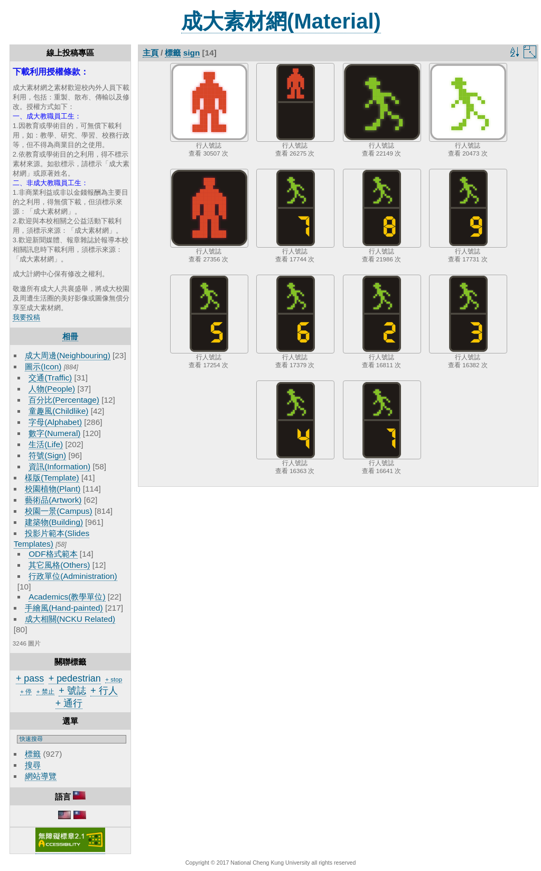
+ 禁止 (45, 691)
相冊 (70, 336)
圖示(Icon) (43, 366)
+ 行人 (103, 690)
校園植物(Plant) (52, 488)
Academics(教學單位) (67, 596)
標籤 (33, 753)
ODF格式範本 (53, 553)
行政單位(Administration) (73, 575)
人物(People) (52, 388)
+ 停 (26, 691)
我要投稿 (26, 317)
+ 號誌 (72, 690)
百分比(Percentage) (64, 399)
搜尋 (33, 764)
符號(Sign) (47, 455)
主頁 (150, 52)
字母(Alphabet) (55, 422)
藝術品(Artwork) (53, 499)
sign (191, 52)
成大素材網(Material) (281, 21)
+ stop (113, 679)
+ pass (30, 678)
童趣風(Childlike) (58, 410)
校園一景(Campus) (58, 510)
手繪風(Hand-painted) (63, 607)
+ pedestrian (75, 678)
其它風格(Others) (59, 564)
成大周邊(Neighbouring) (67, 355)
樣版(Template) (52, 477)
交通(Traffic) (50, 377)
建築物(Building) (54, 522)
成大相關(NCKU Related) (70, 618)
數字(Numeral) (54, 433)
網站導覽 (41, 776)
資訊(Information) (59, 466)
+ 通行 (68, 703)
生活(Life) (46, 444)
